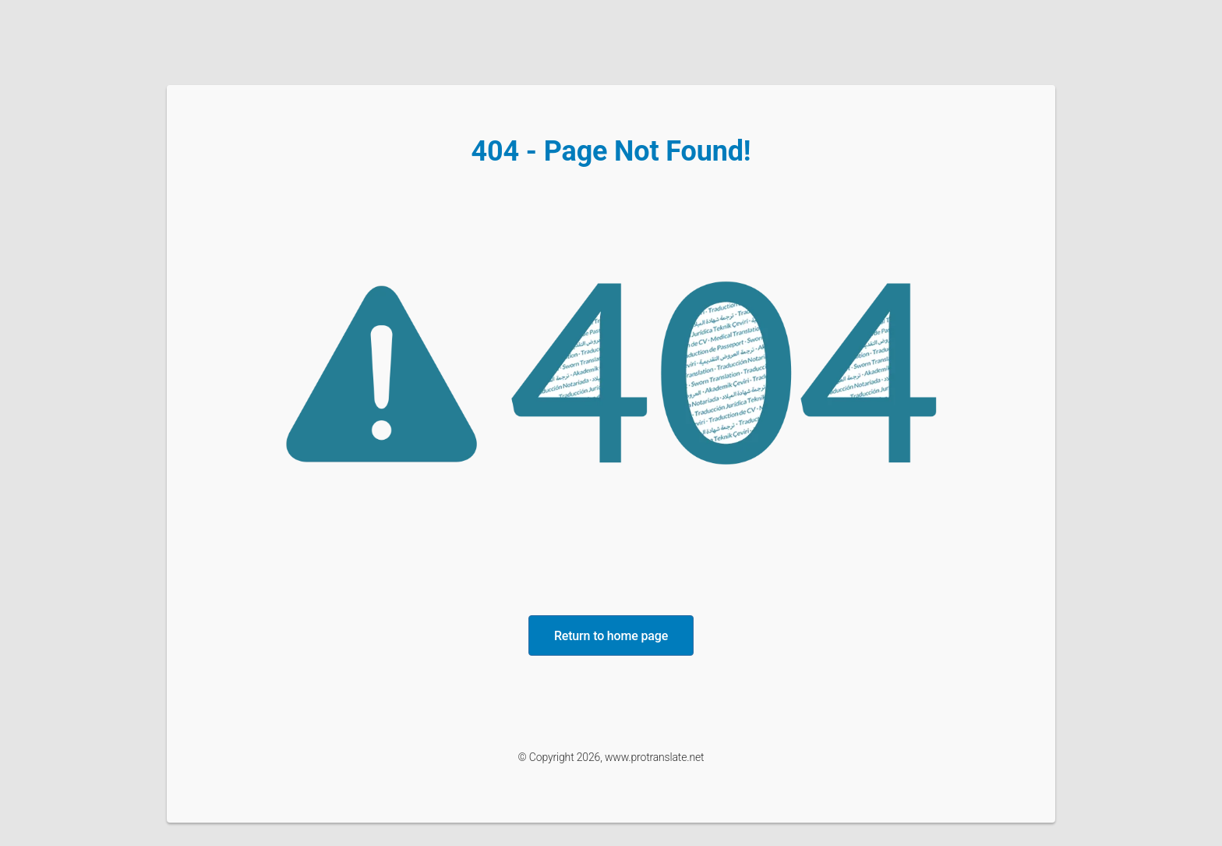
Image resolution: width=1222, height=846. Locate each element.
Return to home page (611, 635)
